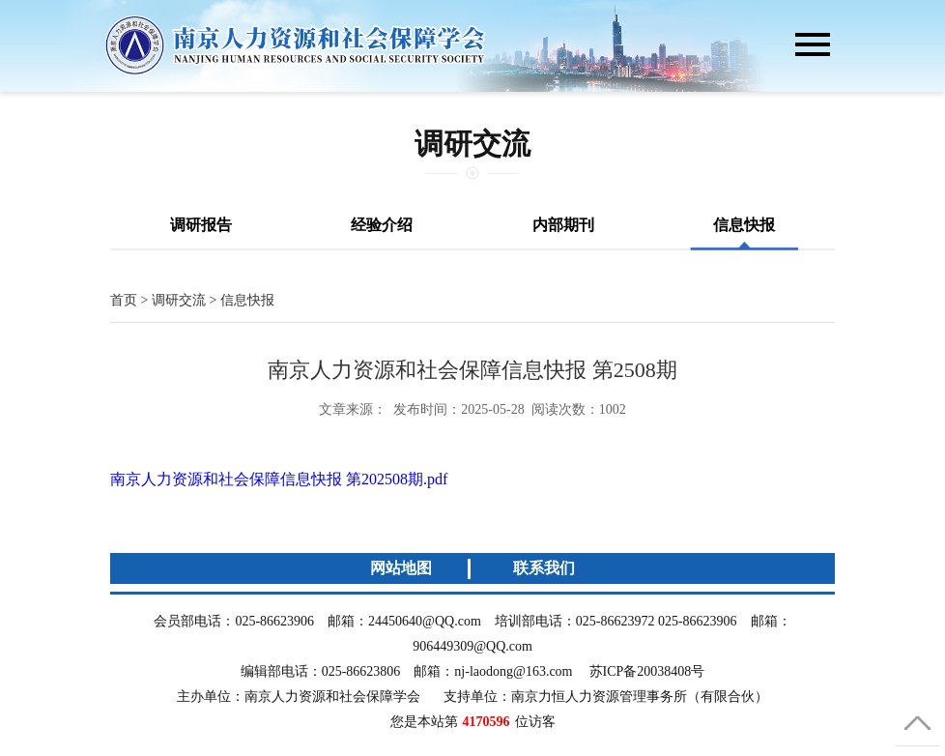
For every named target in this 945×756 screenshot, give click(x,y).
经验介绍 (382, 225)
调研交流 (179, 300)
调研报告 (201, 225)
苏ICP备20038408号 (647, 671)
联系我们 (544, 568)
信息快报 (744, 225)
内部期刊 (563, 225)
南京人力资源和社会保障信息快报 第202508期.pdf (278, 479)
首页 (123, 300)
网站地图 (401, 568)
